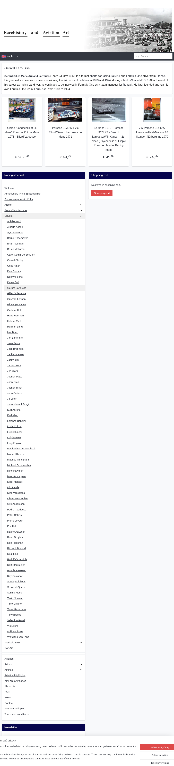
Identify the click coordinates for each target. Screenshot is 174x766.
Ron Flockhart (15, 542)
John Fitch (13, 382)
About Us (9, 686)
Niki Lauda (13, 487)
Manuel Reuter (15, 454)
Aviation (8, 658)
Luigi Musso (14, 437)
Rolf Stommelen (16, 564)
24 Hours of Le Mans (76, 80)
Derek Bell (13, 282)
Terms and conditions (16, 714)
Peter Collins (14, 515)
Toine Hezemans (16, 609)
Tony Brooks (14, 614)
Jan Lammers (15, 337)
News (7, 697)
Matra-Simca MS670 (135, 80)
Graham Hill (14, 310)
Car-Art (8, 647)
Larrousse (40, 89)
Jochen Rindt (14, 387)
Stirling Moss (14, 592)
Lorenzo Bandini (16, 420)
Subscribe (12, 745)
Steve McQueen (16, 587)
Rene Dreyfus (15, 537)
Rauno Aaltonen (16, 531)
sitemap (77, 760)
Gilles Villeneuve (16, 293)
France (160, 76)
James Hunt (14, 365)
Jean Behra (13, 343)
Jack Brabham (15, 348)
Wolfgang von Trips (18, 636)
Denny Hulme (15, 276)
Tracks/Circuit (43, 642)
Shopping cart (102, 193)
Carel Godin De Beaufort (21, 254)
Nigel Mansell (14, 481)
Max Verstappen (16, 476)
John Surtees (14, 393)
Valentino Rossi (16, 620)
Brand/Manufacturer (43, 210)
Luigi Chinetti (14, 431)
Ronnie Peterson (16, 570)
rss (83, 760)
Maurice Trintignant (18, 459)
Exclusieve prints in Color (18, 199)
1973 (96, 80)
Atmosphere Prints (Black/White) (22, 193)
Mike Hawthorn (15, 470)
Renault (127, 84)
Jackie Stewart (15, 354)
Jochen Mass (14, 376)
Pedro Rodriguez (16, 509)
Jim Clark (12, 370)
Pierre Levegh (15, 520)
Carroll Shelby (15, 260)
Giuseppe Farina (16, 304)
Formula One (134, 76)
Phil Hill (11, 526)
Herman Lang (15, 326)
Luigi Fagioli (14, 443)
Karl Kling (12, 415)
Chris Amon (13, 265)
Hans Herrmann (16, 315)
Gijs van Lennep (16, 299)
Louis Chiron (14, 426)
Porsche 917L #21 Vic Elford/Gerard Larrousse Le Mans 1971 (65, 132)
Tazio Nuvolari (15, 598)
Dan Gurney (14, 271)
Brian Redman (15, 243)
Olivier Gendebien (17, 498)
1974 (108, 80)
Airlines (43, 669)
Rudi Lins (12, 553)
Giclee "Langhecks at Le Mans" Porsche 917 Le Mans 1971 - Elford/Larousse (22, 132)
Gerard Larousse (16, 287)
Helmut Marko (15, 321)
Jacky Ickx (13, 359)
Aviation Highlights (14, 675)
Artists (43, 204)
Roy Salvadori (15, 576)
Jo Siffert (12, 398)
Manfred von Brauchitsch (21, 448)
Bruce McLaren (15, 249)
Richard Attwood (16, 548)
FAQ (7, 691)
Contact (8, 703)
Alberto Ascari (15, 226)
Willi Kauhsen (15, 631)
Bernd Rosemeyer (17, 237)
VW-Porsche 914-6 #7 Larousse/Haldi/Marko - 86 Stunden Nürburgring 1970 (152, 132)
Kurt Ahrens (13, 409)
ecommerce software (94, 760)
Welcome (9, 188)
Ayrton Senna (15, 232)
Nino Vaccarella (16, 492)
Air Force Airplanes (15, 680)
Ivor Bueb (12, 332)
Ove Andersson (16, 503)
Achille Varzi (14, 221)
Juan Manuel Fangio (18, 404)
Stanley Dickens (16, 581)
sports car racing (100, 76)
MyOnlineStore (121, 760)
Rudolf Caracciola (17, 559)
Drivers (43, 215)
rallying (115, 76)
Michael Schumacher (19, 465)
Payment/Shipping (14, 708)
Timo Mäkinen (15, 603)
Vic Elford (12, 625)
